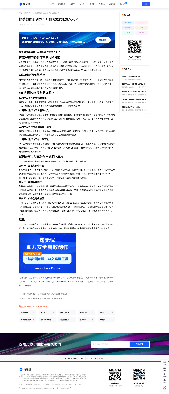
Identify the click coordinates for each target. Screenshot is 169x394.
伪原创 (142, 27)
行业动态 (27, 13)
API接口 (112, 4)
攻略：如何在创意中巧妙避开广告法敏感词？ (44, 298)
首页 (52, 4)
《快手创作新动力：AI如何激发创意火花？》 (46, 278)
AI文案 (72, 4)
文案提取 (91, 4)
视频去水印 (128, 27)
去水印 (81, 4)
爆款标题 (141, 32)
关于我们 (78, 384)
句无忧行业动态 (30, 281)
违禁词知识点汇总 (57, 384)
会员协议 (46, 384)
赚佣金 (121, 4)
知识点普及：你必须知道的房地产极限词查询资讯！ (47, 294)
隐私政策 (37, 384)
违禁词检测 (62, 4)
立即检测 (139, 344)
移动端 (21, 384)
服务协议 (29, 384)
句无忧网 (23, 285)
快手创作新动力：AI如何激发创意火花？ (47, 13)
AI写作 (41, 186)
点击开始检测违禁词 (101, 344)
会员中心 (102, 4)
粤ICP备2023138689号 (63, 388)
